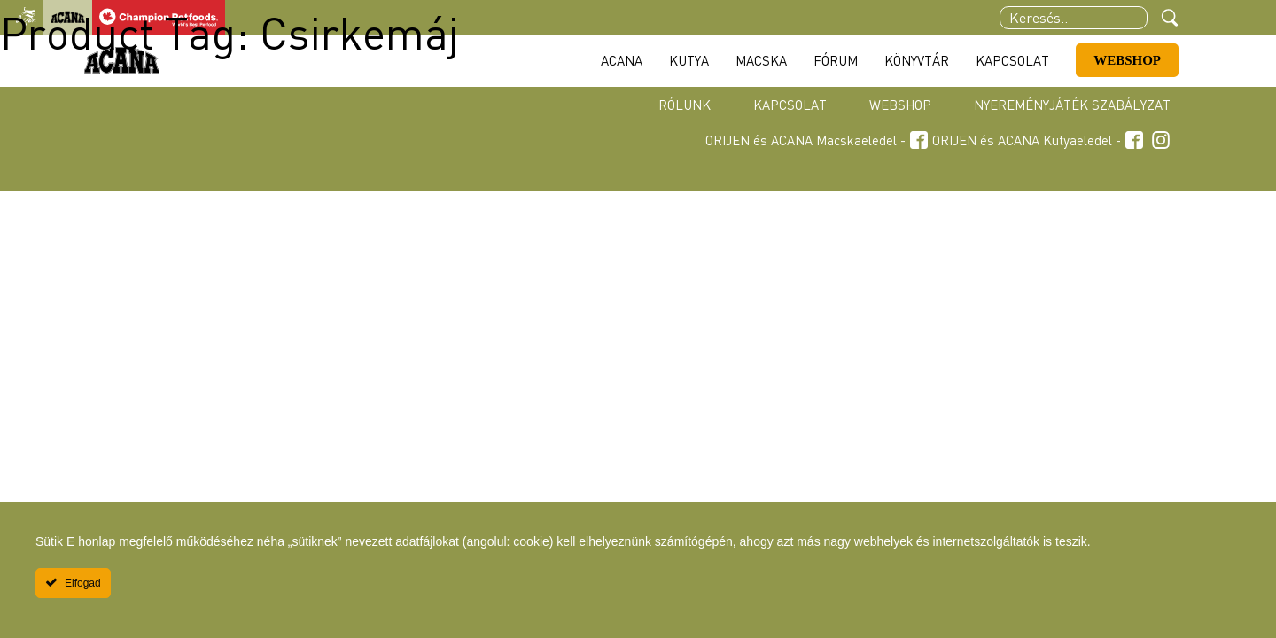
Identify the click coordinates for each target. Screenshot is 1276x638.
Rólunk (684, 105)
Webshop (900, 105)
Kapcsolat (790, 105)
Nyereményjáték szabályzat (1072, 105)
